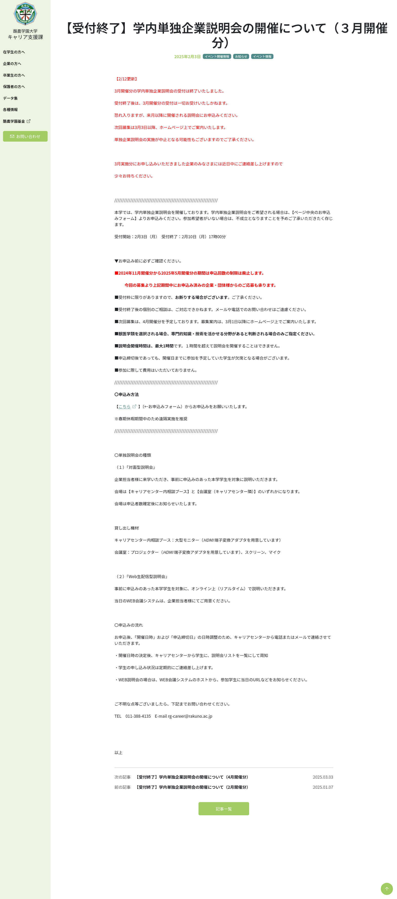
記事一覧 (224, 809)
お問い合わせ (28, 136)
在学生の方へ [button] (14, 51)
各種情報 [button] (10, 109)
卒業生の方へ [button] (14, 75)
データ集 (10, 98)
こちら (127, 406)
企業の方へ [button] (12, 63)
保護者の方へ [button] (14, 86)
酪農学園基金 (16, 121)
